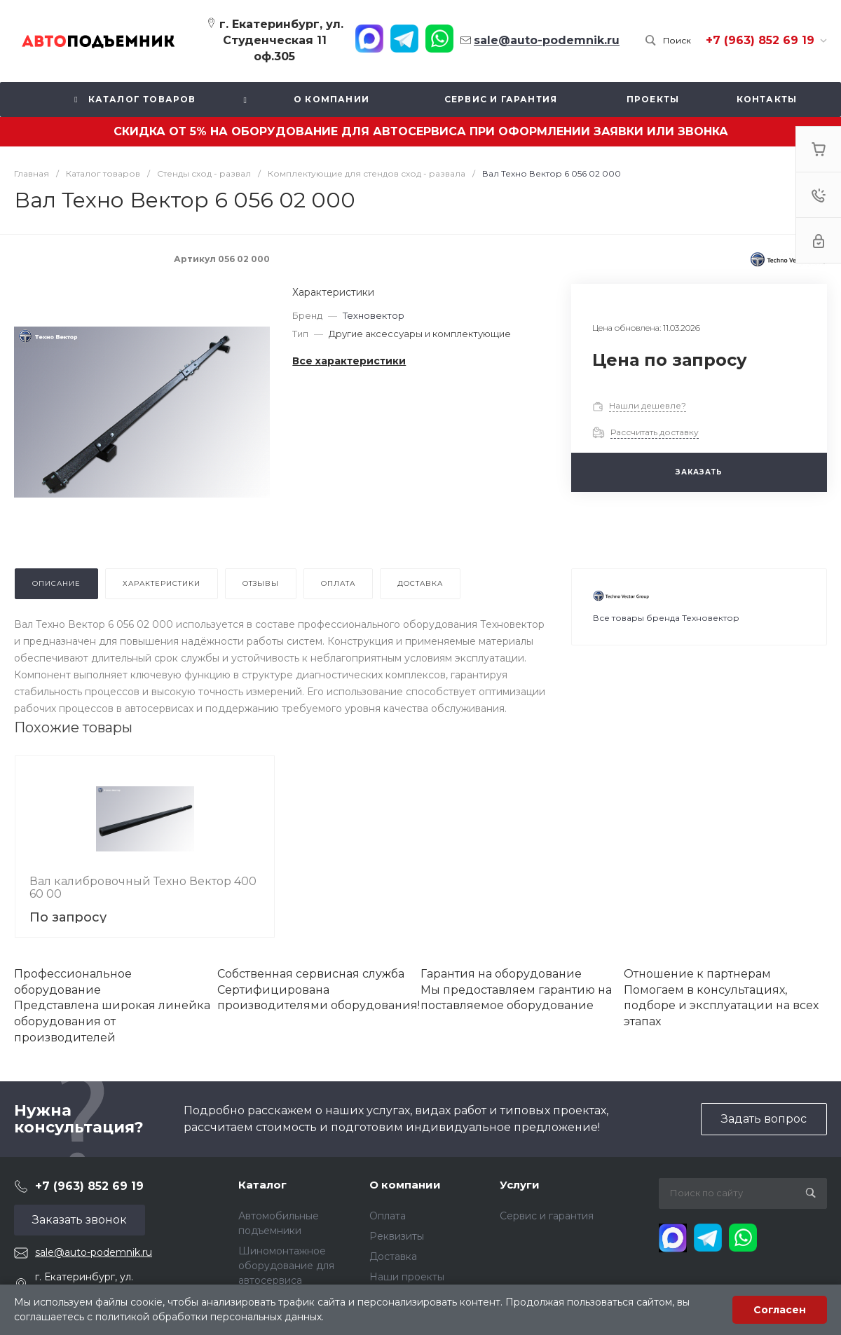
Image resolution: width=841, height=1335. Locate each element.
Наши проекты (406, 1277)
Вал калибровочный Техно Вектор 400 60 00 (143, 888)
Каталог (262, 1184)
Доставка (393, 1256)
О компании (405, 1184)
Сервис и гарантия (547, 1216)
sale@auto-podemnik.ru (93, 1252)
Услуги (520, 1184)
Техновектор (373, 315)
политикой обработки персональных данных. (209, 1316)
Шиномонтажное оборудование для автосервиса (286, 1266)
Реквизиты (396, 1236)
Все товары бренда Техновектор (666, 617)
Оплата (387, 1216)
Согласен (779, 1309)
